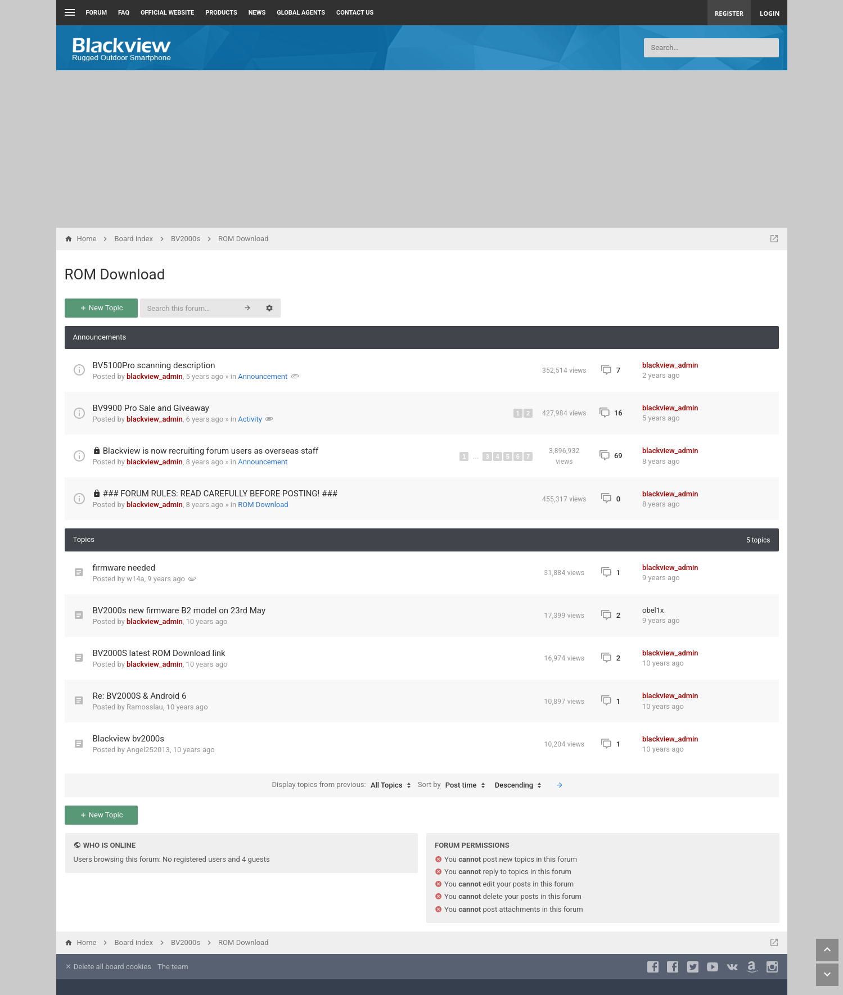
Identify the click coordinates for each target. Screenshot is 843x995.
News (257, 12)
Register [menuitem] (729, 13)
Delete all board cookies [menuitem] (108, 966)
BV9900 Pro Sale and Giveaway (151, 408)
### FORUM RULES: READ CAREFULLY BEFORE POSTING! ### (220, 494)
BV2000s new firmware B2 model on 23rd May (179, 610)
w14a (135, 579)
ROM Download (115, 274)
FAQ (123, 12)
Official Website (167, 12)
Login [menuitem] (770, 13)
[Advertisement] (421, 149)
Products (221, 12)
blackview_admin (155, 376)
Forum (96, 12)
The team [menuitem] (172, 966)
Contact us (354, 12)
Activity (250, 419)
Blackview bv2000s (129, 739)
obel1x (653, 610)
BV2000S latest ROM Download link (159, 653)
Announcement (262, 376)
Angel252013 (148, 749)
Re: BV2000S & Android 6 (140, 696)
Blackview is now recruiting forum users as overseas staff (210, 451)
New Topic (101, 308)
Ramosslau (145, 707)
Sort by (454, 785)
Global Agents (301, 12)
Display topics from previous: (344, 785)
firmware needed (124, 568)
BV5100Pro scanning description (154, 365)
